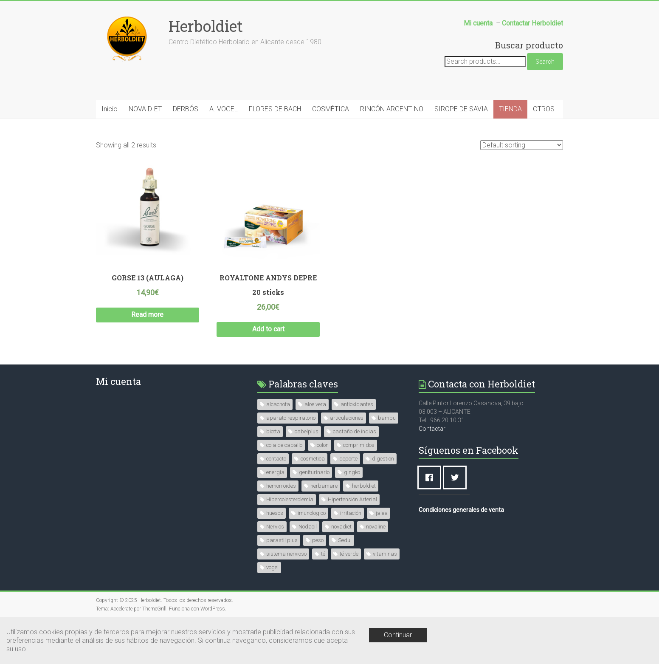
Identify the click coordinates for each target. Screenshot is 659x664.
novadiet (341, 526)
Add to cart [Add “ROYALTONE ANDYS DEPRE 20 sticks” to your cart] (268, 329)
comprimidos (359, 445)
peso (318, 540)
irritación (350, 513)
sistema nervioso (286, 554)
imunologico (312, 513)
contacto (276, 458)
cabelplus (306, 431)
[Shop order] (521, 145)
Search (545, 61)
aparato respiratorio (290, 418)
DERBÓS (185, 109)
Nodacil (308, 526)
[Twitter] (457, 477)
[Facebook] (431, 477)
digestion (383, 458)
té (323, 554)
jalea (382, 513)
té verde (349, 554)
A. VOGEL (223, 109)
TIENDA (510, 109)
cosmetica (313, 458)
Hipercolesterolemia (289, 499)
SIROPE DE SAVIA (461, 109)
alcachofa (278, 404)
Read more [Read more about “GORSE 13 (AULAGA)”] (147, 315)
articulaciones (346, 418)
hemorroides (281, 486)
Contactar (432, 428)
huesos (274, 513)
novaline (376, 526)
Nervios (275, 526)
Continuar (398, 635)
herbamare (324, 486)
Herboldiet (206, 26)
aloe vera (315, 404)
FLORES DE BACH (275, 109)
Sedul (345, 540)
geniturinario (314, 472)
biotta (273, 431)
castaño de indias (354, 431)
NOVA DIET (145, 109)
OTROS (544, 109)
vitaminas (385, 554)
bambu (387, 418)
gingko (352, 472)
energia (275, 472)
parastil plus (282, 540)
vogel (272, 567)
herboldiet (364, 486)
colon (323, 445)
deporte (348, 458)
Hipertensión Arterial (352, 499)
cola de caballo (284, 445)
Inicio (109, 109)
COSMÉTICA (330, 109)
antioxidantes (357, 404)
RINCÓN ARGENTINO (391, 109)
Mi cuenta (118, 381)
